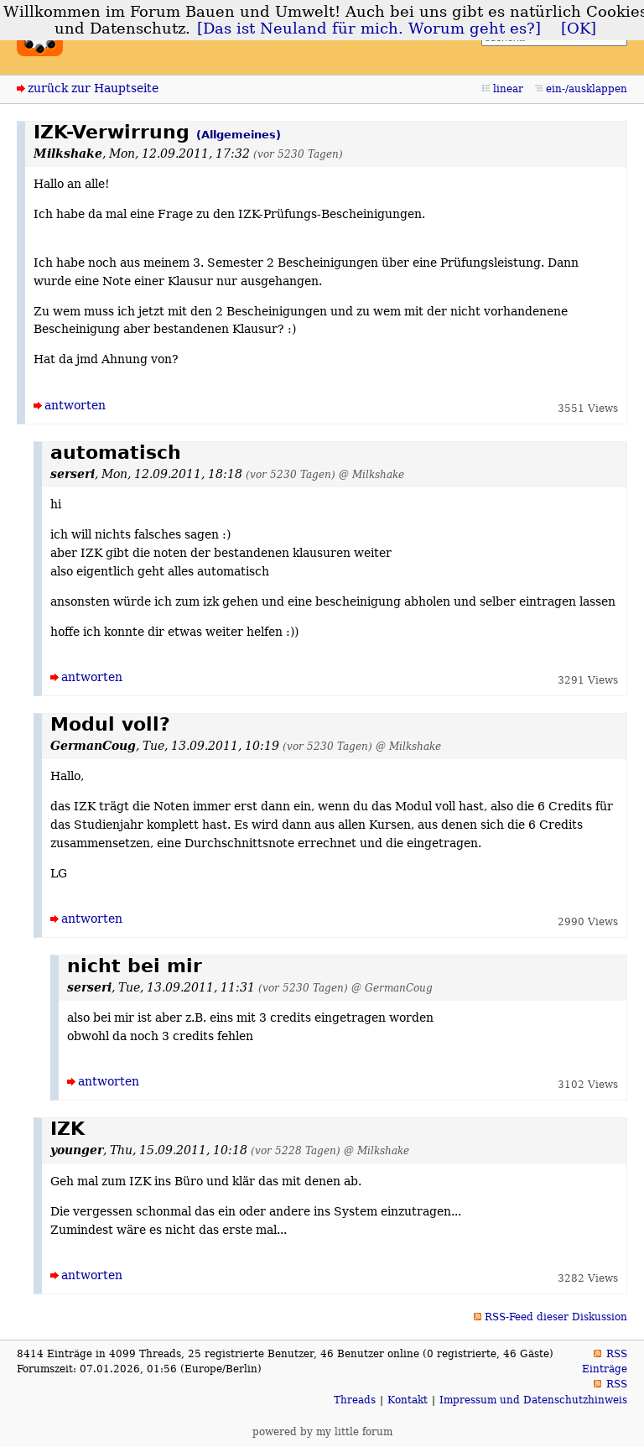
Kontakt (407, 1400)
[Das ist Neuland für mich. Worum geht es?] (369, 28)
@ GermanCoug (392, 988)
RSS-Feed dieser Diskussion (556, 1317)
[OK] (578, 28)
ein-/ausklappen (586, 89)
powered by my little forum (322, 1432)
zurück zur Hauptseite (93, 88)
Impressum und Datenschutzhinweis (533, 1400)
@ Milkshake (371, 474)
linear (508, 89)
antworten (75, 405)
